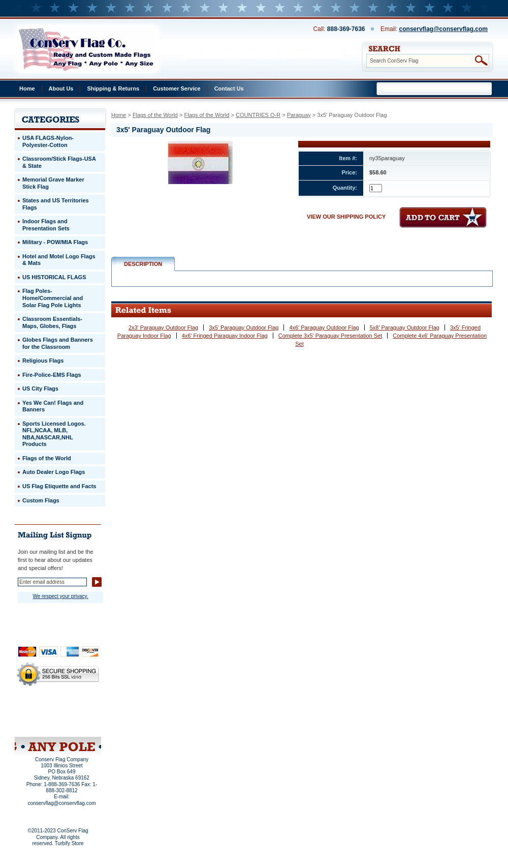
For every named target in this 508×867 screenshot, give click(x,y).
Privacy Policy (40, 710)
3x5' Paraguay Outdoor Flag (243, 327)
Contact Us (229, 88)
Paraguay (299, 115)
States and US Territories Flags (55, 204)
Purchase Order (78, 716)
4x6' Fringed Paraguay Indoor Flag (225, 336)
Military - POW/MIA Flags (55, 242)
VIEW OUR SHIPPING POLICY (346, 217)
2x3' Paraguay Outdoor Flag (163, 327)
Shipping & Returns (113, 88)
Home (27, 88)
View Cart (77, 724)
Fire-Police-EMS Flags (51, 375)
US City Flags (40, 388)
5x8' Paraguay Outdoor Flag (404, 327)
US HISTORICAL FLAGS (54, 277)
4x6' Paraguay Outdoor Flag (324, 327)
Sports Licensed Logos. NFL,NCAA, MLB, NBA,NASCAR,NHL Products (54, 434)
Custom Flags (40, 500)
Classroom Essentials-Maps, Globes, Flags (52, 322)
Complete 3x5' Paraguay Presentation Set (330, 336)
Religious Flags (43, 360)
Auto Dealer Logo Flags (53, 472)
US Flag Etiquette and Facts (59, 486)
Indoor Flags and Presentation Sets (46, 224)
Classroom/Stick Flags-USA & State (59, 162)
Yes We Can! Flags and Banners (52, 406)
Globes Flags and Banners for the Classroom (57, 343)
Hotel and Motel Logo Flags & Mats (59, 259)
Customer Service (177, 88)
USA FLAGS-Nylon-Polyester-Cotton (48, 141)
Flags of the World (155, 115)
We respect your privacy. (60, 596)
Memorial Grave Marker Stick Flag (53, 183)
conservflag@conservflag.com (443, 29)
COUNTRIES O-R (258, 115)
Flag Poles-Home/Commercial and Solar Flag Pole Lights (52, 298)
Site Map (38, 724)
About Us (61, 88)
